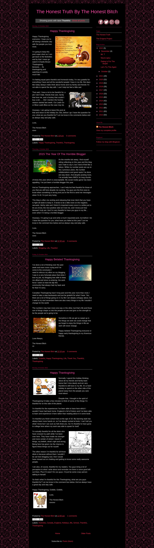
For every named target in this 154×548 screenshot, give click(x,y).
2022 (101, 48)
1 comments (72, 516)
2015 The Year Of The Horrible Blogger (62, 154)
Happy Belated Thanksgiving (62, 259)
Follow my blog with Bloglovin (108, 142)
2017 (101, 90)
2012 (101, 108)
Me (71, 523)
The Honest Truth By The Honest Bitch (77, 11)
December (105, 51)
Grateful (42, 358)
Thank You (71, 358)
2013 (101, 104)
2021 (101, 76)
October (104, 71)
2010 (101, 115)
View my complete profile (106, 130)
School (76, 523)
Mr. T (103, 54)
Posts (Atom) (68, 541)
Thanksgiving (69, 143)
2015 (101, 97)
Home (57, 533)
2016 (101, 94)
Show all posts (78, 20)
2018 (101, 87)
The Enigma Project (104, 39)
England (57, 523)
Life (48, 248)
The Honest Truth (103, 35)
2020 (101, 80)
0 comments (71, 136)
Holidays (65, 523)
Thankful (59, 143)
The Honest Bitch (48, 136)
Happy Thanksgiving (62, 30)
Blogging (42, 248)
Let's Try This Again (108, 67)
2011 (101, 111)
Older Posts (86, 533)
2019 (101, 83)
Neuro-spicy (105, 58)
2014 (101, 101)
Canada (50, 523)
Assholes (42, 523)
